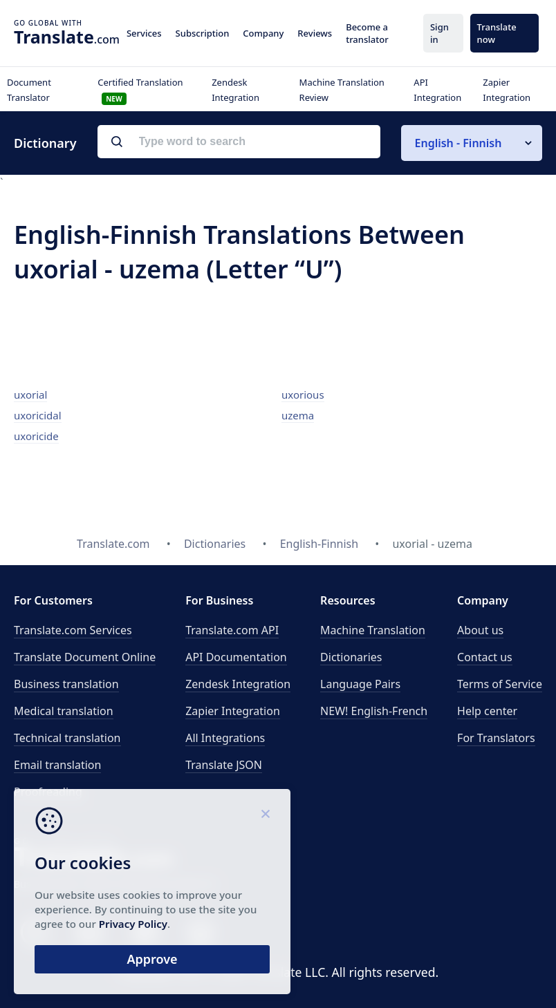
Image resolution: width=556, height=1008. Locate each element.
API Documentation (236, 657)
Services (144, 33)
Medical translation (63, 711)
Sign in (439, 33)
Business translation (66, 684)
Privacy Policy (133, 924)
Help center (487, 711)
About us (480, 630)
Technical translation (67, 737)
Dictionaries (351, 657)
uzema (297, 415)
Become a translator (367, 33)
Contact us (484, 657)
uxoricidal (38, 415)
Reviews (314, 33)
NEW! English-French (373, 711)
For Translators (496, 737)
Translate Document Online (85, 657)
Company (263, 33)
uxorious (302, 394)
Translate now (497, 33)
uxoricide (36, 436)
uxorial (30, 394)
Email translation (57, 764)
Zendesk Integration (237, 684)
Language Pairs (360, 684)
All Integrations (225, 737)
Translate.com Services (73, 630)
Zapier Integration (232, 711)
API (232, 630)
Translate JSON (223, 764)
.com (67, 36)
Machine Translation (372, 630)
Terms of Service (499, 684)
